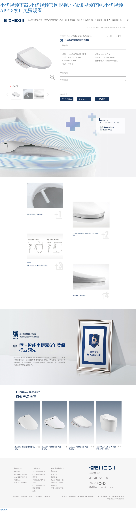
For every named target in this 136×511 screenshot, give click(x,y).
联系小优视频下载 (20, 483)
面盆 (34, 491)
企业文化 (54, 472)
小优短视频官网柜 (38, 480)
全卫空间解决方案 (34, 20)
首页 (88, 28)
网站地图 (47, 496)
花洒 (34, 483)
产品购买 (86, 20)
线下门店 (17, 480)
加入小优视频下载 (114, 20)
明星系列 (47, 20)
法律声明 (24, 496)
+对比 (37, 447)
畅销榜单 (55, 20)
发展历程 (54, 474)
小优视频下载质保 (20, 477)
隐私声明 (16, 496)
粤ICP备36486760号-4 (116, 496)
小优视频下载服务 (74, 20)
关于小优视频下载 (98, 20)
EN (128, 20)
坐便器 (34, 477)
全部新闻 (54, 477)
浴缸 (34, 488)
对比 (109, 36)
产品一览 (63, 20)
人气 (14, 86)
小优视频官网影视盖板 (109, 28)
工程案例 (54, 485)
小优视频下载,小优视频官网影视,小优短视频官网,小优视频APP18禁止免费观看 (61, 8)
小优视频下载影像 (57, 483)
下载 (119, 36)
